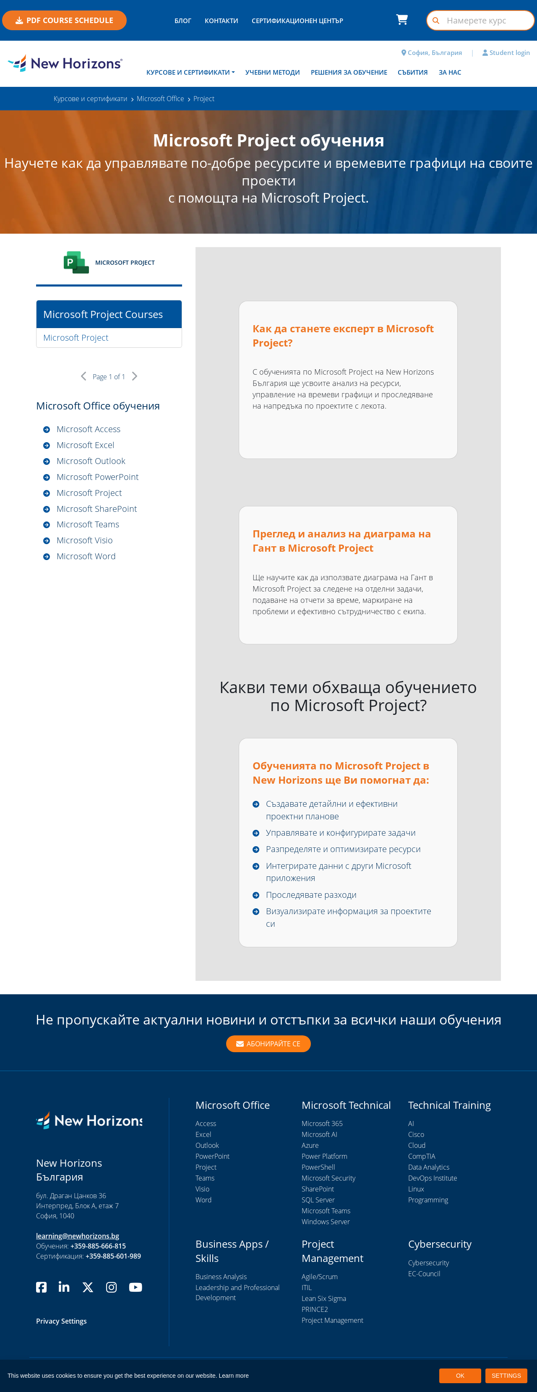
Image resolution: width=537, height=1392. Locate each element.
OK (460, 1375)
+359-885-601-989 (113, 1256)
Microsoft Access (88, 429)
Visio (202, 1189)
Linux (416, 1189)
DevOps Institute (432, 1178)
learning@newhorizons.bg (77, 1236)
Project (206, 1167)
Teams (205, 1178)
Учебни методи (272, 72)
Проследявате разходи (311, 894)
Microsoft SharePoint (97, 508)
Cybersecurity (428, 1263)
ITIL (307, 1288)
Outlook (207, 1145)
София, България (431, 52)
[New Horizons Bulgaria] (67, 63)
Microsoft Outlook (91, 461)
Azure (310, 1145)
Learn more (234, 1375)
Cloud (417, 1145)
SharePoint (318, 1189)
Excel (203, 1134)
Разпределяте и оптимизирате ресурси (343, 849)
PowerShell (318, 1167)
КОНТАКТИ (221, 20)
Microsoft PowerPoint (98, 476)
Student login (506, 52)
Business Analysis (221, 1277)
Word (204, 1200)
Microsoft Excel (86, 445)
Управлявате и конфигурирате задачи (341, 832)
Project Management (332, 1320)
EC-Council (424, 1274)
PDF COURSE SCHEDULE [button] (64, 20)
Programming (428, 1200)
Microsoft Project (76, 337)
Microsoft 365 (322, 1124)
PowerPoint (212, 1156)
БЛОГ (183, 20)
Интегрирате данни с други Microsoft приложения (339, 872)
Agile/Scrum (320, 1277)
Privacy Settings (61, 1321)
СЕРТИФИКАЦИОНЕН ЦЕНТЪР (297, 20)
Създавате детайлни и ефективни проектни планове (332, 810)
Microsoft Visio (85, 540)
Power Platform (324, 1156)
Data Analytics (428, 1167)
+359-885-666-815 (98, 1246)
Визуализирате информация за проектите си (348, 918)
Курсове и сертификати (188, 72)
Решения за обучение (349, 72)
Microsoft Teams (88, 524)
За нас (450, 72)
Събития (413, 72)
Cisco (416, 1134)
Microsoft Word (86, 556)
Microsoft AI (319, 1134)
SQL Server (318, 1200)
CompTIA (421, 1156)
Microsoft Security (328, 1178)
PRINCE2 (315, 1309)
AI (411, 1124)
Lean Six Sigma (324, 1298)
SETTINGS (506, 1375)
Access (206, 1124)
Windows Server (326, 1222)
